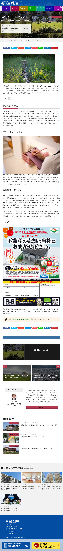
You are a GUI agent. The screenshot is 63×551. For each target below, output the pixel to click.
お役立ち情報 (58, 8)
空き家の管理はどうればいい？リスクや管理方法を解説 (37, 448)
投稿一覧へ (41, 407)
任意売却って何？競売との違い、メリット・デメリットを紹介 (39, 425)
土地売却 (12, 28)
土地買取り (21, 28)
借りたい (15, 8)
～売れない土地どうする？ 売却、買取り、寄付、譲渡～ (32, 40)
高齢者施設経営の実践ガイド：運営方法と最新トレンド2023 (31, 487)
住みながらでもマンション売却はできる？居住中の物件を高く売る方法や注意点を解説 (10, 488)
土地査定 (16, 28)
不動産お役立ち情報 (7, 27)
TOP (6, 8)
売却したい (23, 8)
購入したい (32, 8)
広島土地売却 (8, 30)
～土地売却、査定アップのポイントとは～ (33, 436)
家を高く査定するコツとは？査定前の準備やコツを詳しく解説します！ (10, 509)
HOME (4, 40)
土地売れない (6, 28)
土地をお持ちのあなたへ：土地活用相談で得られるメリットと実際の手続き (51, 488)
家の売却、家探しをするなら (21, 319)
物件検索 (49, 8)
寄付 (25, 28)
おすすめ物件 (40, 8)
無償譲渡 (14, 30)
